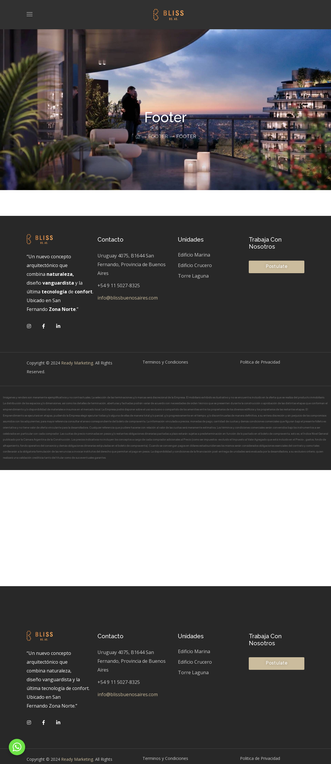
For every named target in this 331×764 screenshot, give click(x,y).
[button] (276, 267)
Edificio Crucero (195, 265)
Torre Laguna (193, 276)
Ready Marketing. (77, 363)
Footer (158, 136)
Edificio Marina (194, 255)
